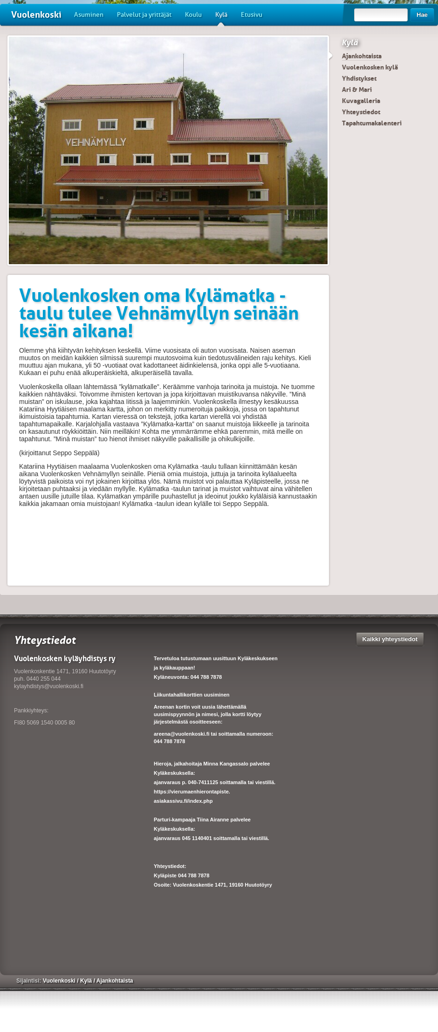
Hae (422, 14)
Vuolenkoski (36, 14)
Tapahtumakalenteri (372, 123)
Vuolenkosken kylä (370, 67)
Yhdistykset (359, 78)
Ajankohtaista (362, 56)
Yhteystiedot (361, 112)
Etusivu (251, 15)
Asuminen (88, 15)
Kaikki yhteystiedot (390, 639)
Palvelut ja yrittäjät (144, 15)
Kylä (221, 18)
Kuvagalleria (361, 100)
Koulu (193, 15)
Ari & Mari (357, 89)
